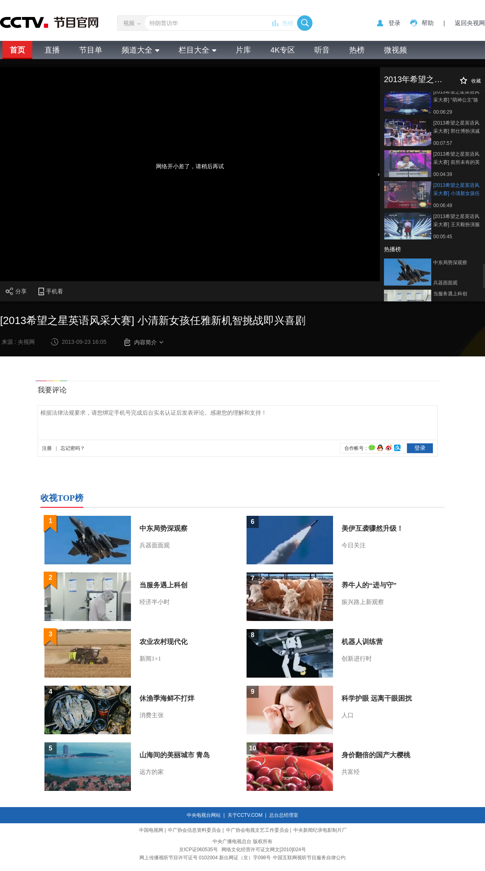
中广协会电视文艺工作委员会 (257, 830)
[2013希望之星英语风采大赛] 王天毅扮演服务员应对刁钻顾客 (456, 221)
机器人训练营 (362, 642)
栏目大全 (197, 50)
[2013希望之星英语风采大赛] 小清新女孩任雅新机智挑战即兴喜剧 (456, 189)
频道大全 (140, 50)
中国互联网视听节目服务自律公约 (309, 857)
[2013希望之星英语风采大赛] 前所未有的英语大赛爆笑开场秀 (456, 158)
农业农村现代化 (163, 642)
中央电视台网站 (204, 815)
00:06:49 (442, 205)
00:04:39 (442, 174)
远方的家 (151, 772)
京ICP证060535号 (198, 849)
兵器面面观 (445, 283)
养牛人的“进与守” (369, 585)
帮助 (428, 22)
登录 (394, 22)
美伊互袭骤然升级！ (372, 528)
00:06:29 (442, 112)
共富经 (351, 772)
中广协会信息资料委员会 (194, 830)
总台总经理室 (283, 815)
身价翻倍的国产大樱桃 (376, 755)
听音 (322, 50)
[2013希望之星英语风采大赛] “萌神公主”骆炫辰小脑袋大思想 (456, 96)
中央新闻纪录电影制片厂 (320, 830)
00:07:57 (442, 143)
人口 (348, 715)
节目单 (90, 50)
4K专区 (282, 50)
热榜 (287, 23)
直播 (52, 50)
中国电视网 (151, 830)
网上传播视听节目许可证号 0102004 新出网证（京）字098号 (205, 857)
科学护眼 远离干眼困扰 (377, 698)
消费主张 (151, 715)
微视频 (395, 50)
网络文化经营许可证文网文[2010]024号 (263, 849)
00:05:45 (442, 236)
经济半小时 (154, 602)
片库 (243, 50)
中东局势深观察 (450, 262)
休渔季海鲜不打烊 (166, 698)
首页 (17, 50)
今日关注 (354, 545)
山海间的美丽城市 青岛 (174, 755)
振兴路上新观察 (363, 602)
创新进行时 (357, 658)
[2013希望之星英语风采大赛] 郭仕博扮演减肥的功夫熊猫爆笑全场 (456, 127)
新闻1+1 (150, 658)
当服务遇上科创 (450, 294)
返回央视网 (470, 22)
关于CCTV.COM (245, 815)
